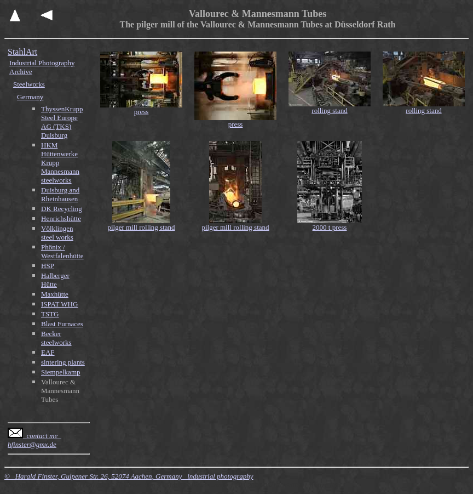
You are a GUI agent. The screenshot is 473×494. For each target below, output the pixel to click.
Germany (30, 97)
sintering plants (63, 362)
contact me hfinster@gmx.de (34, 439)
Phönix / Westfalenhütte (62, 251)
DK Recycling (61, 209)
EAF (48, 352)
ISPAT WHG (59, 304)
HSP (47, 266)
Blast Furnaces (62, 324)
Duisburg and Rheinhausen (60, 194)
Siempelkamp (60, 372)
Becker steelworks (56, 338)
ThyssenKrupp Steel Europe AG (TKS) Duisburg (62, 122)
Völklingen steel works (57, 232)
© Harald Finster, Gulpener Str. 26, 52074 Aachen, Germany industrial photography (128, 476)
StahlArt (22, 51)
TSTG (50, 314)
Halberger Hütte (55, 279)
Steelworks (29, 84)
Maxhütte (54, 294)
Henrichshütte (61, 218)
